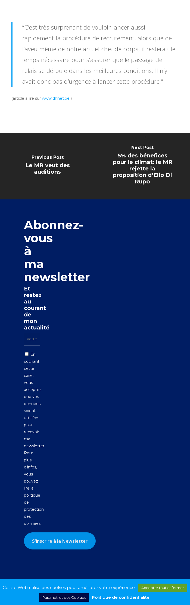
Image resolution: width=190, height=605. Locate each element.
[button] (179, 8)
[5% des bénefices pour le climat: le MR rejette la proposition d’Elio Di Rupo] (142, 166)
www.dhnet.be (56, 98)
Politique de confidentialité (120, 597)
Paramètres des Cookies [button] (64, 597)
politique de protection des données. (34, 509)
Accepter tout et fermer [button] (162, 587)
